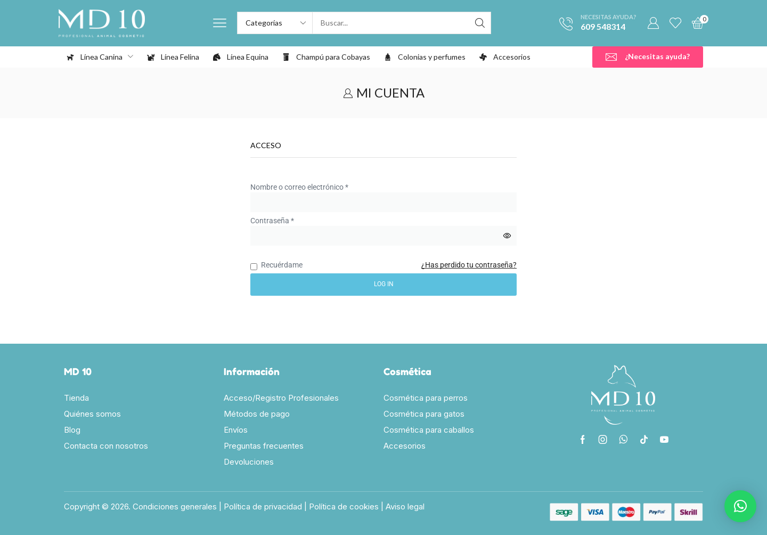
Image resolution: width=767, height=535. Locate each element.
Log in (384, 284)
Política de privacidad (263, 506)
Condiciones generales (175, 506)
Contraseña (272, 220)
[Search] (480, 23)
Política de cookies (344, 506)
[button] (219, 23)
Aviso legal (405, 506)
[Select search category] (275, 23)
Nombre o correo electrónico (299, 186)
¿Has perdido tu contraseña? (469, 265)
